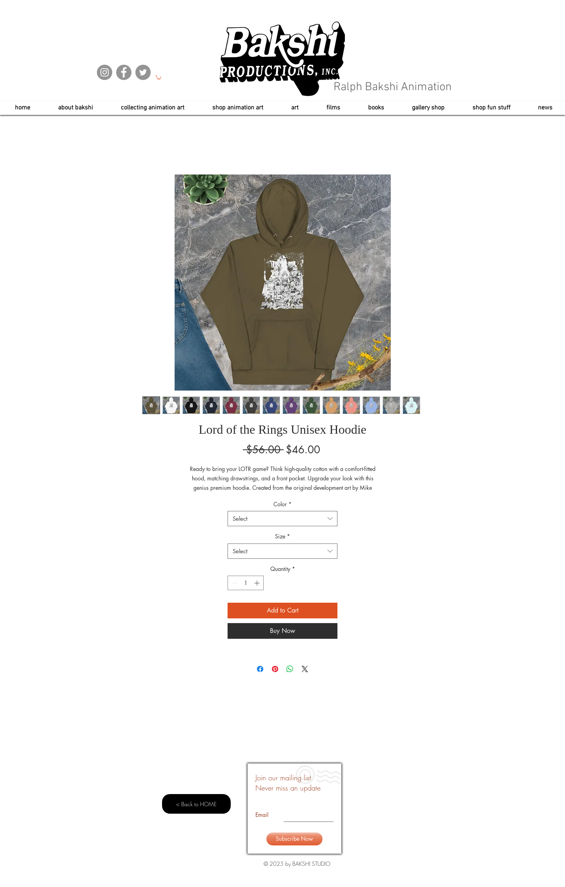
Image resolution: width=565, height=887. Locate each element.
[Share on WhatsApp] (290, 669)
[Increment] (257, 583)
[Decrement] (234, 583)
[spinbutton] (246, 583)
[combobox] (282, 518)
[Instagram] (104, 72)
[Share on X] (305, 669)
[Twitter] (143, 72)
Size (282, 536)
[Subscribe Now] (294, 838)
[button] (158, 77)
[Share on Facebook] (260, 669)
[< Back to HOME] (196, 804)
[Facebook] (123, 72)
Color (282, 504)
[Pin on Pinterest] (275, 669)
